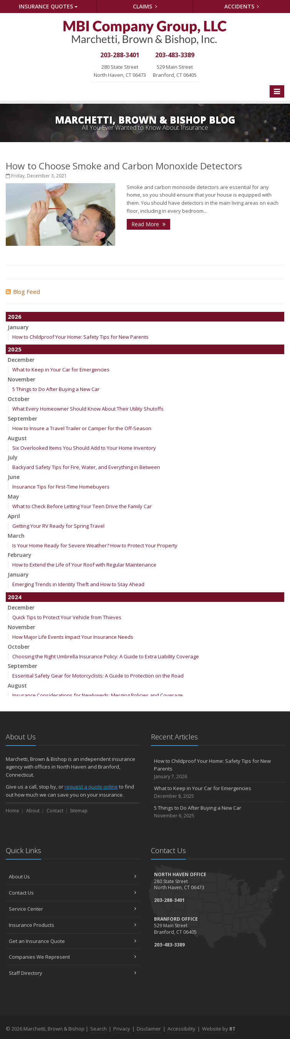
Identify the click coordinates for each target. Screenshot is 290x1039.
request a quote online (91, 786)
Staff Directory (72, 972)
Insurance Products (72, 924)
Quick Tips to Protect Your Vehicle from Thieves (66, 617)
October (19, 399)
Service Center (72, 908)
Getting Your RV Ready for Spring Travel (58, 525)
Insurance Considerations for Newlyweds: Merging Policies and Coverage (97, 695)
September (22, 418)
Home (12, 810)
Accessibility (181, 1028)
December (21, 359)
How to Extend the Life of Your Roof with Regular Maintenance (84, 564)
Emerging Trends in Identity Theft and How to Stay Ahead (78, 584)
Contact (54, 810)
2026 (15, 316)
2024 (15, 597)
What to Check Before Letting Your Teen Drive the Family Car (82, 506)
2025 (15, 349)
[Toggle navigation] (277, 91)
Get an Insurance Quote (72, 941)
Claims (145, 6)
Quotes (48, 6)
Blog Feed (23, 291)
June (14, 477)
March (16, 535)
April (14, 516)
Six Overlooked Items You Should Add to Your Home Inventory (84, 447)
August (17, 438)
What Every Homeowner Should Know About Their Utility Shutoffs (88, 408)
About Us (72, 876)
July (13, 457)
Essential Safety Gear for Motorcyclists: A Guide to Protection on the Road (98, 675)
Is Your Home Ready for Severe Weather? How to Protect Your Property (94, 545)
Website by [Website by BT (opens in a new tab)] (218, 1028)
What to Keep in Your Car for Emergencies (60, 369)
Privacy (121, 1028)
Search (98, 1028)
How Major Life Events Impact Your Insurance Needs (72, 636)
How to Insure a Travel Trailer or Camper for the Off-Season (81, 428)
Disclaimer (149, 1028)
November (21, 379)
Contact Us (72, 892)
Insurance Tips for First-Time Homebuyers (60, 486)
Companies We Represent (72, 956)
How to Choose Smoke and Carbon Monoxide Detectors (124, 165)
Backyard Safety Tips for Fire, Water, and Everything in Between (86, 467)
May (13, 496)
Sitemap (79, 810)
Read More (148, 224)
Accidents (241, 6)
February (19, 554)
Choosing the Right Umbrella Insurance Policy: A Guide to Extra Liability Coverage (105, 656)
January (18, 327)
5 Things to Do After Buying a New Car (55, 389)
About (33, 810)
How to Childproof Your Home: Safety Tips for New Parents (80, 336)
